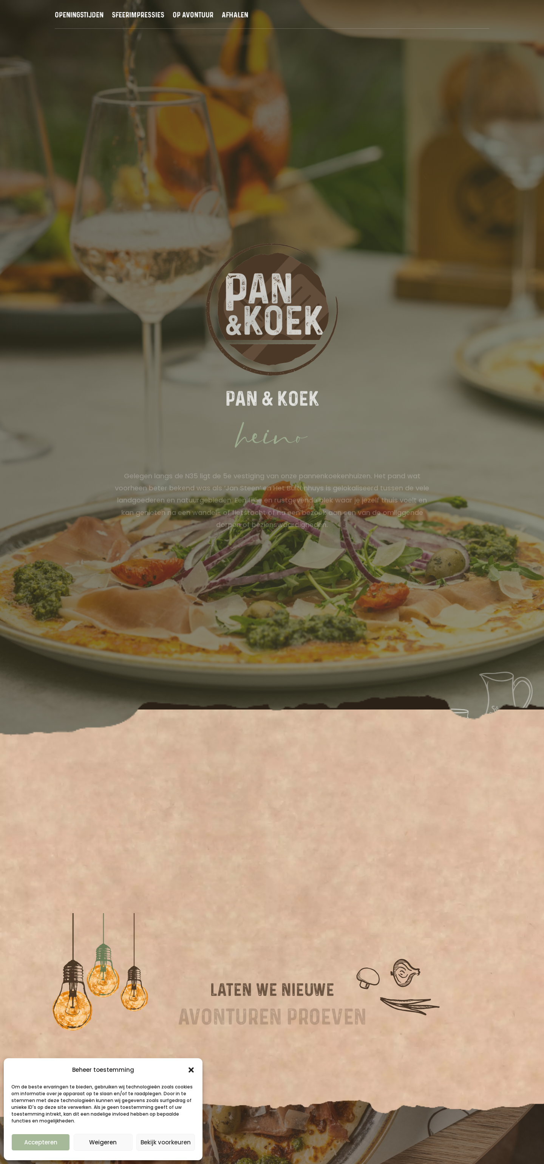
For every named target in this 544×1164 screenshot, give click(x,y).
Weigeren (103, 1142)
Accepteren (40, 1142)
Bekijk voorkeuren (166, 1142)
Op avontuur (193, 15)
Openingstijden (79, 15)
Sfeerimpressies (138, 15)
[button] (191, 1070)
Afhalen (235, 15)
